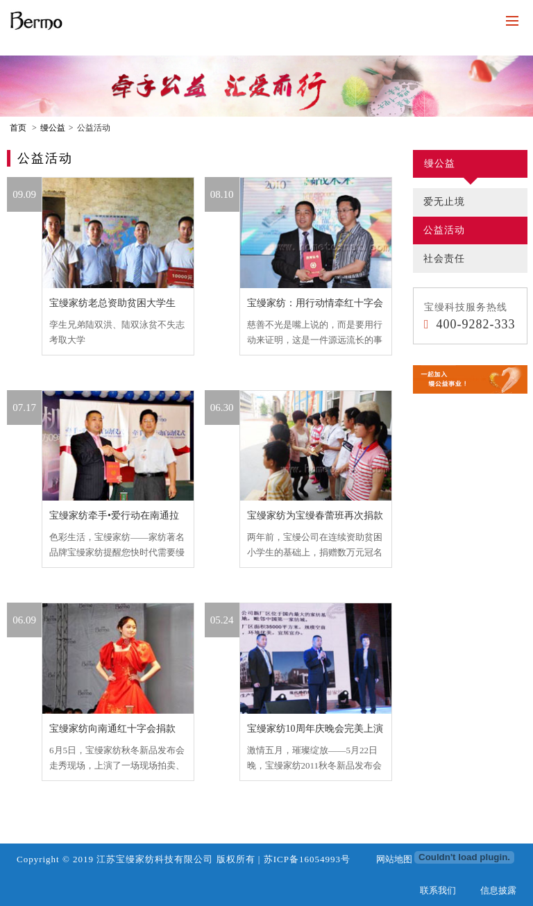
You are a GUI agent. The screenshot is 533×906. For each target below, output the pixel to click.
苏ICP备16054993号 (307, 859)
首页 (18, 128)
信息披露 (498, 890)
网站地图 (394, 859)
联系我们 (438, 890)
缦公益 (52, 128)
